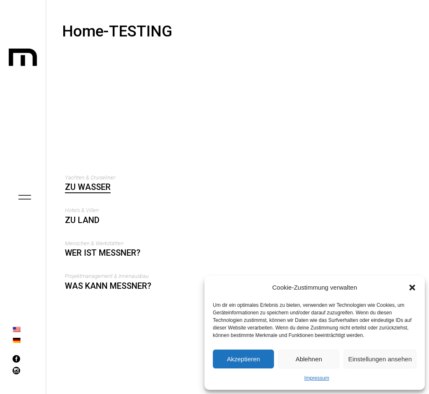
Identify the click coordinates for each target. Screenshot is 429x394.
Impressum (316, 378)
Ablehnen (308, 359)
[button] (412, 287)
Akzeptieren (243, 359)
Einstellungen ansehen (380, 359)
